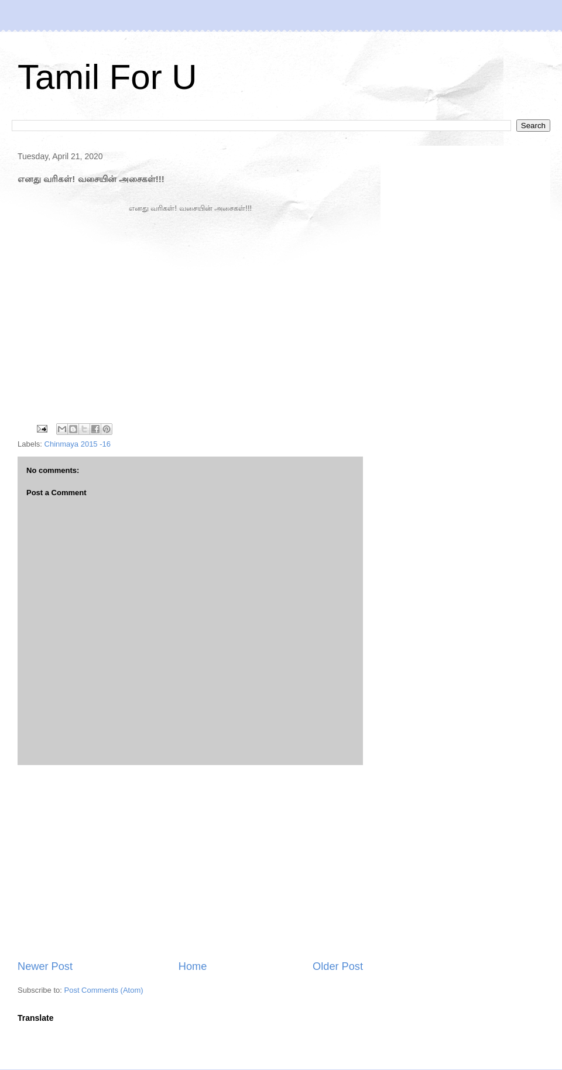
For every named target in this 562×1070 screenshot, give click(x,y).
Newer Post (45, 966)
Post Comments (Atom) (103, 990)
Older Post (338, 966)
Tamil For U (107, 77)
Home (193, 966)
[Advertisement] (190, 862)
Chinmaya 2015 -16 (77, 444)
